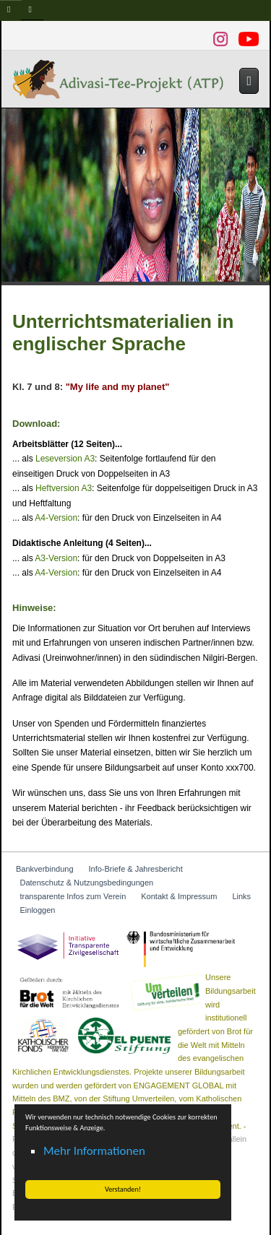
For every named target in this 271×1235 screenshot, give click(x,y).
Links (241, 896)
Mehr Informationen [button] (94, 1150)
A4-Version (56, 518)
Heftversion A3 (63, 488)
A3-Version (56, 558)
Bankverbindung (45, 868)
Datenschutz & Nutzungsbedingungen (87, 882)
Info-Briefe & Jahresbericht (136, 868)
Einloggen (38, 910)
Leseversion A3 (65, 459)
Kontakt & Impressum (179, 896)
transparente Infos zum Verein (73, 896)
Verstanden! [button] (123, 1189)
